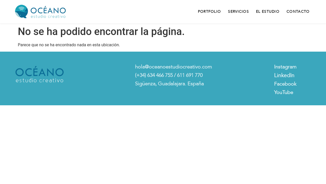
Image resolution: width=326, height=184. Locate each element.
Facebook (285, 83)
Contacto (298, 11)
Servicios (238, 11)
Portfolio (209, 11)
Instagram (285, 66)
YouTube (283, 92)
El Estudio (267, 11)
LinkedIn (284, 75)
